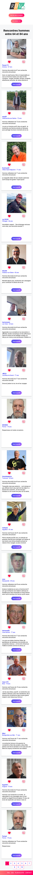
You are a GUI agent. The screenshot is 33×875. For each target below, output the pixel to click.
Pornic (4, 427)
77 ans (17, 375)
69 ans (12, 581)
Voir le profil (16, 84)
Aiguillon (5, 529)
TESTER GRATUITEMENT (16, 15)
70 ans (10, 786)
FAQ (8, 873)
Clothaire (5, 528)
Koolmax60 (5, 168)
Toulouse (5, 478)
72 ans (19, 118)
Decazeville (5, 581)
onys (3, 579)
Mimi (3, 733)
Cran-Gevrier (6, 632)
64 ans (11, 324)
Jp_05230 (5, 219)
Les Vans (5, 324)
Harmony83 (6, 630)
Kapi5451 (5, 785)
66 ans (11, 221)
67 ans (10, 67)
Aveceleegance (7, 476)
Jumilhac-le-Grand (8, 375)
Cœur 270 (5, 682)
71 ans (19, 170)
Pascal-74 (5, 65)
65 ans (17, 272)
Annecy (4, 67)
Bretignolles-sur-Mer (8, 735)
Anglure (4, 786)
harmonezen (6, 322)
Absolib (4, 271)
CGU (12, 873)
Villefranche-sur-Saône (9, 118)
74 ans (8, 684)
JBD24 (4, 373)
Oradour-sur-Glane (8, 272)
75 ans (9, 427)
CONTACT (28, 873)
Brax (3, 684)
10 (22, 867)
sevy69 (4, 116)
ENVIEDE (5, 425)
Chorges (4, 221)
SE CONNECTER (16, 21)
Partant (4, 836)
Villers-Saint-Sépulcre (8, 170)
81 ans (11, 529)
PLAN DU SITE (19, 873)
